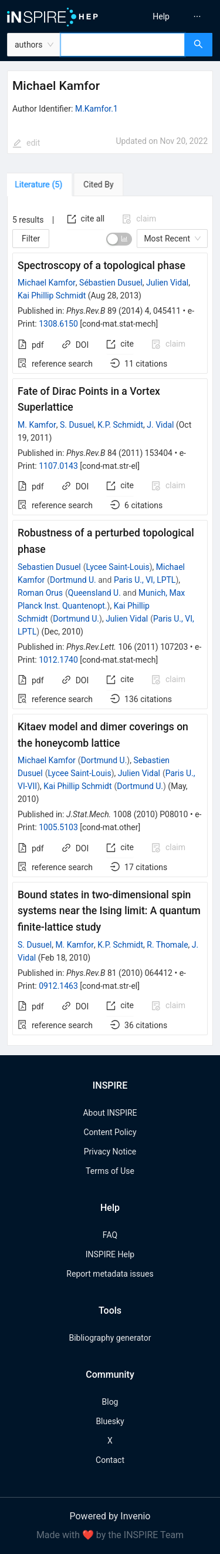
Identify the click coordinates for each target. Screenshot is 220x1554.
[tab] (41, 184)
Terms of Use (110, 1171)
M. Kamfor (37, 424)
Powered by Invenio (110, 1516)
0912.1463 (58, 986)
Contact (110, 1460)
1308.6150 (58, 323)
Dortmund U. (73, 580)
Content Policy (109, 1132)
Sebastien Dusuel (49, 567)
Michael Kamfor (47, 282)
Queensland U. (94, 593)
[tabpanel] (110, 621)
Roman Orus (40, 593)
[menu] (167, 16)
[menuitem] (161, 16)
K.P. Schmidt (120, 424)
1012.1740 (58, 659)
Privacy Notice (110, 1151)
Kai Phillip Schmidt (52, 295)
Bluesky (110, 1421)
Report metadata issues (109, 1273)
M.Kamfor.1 (96, 108)
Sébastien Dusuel (111, 282)
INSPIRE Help (110, 1254)
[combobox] (122, 44)
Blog (110, 1402)
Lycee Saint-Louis (118, 567)
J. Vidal (160, 424)
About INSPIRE (110, 1112)
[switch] (119, 239)
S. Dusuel (77, 424)
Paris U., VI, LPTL (144, 580)
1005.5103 (58, 827)
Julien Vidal (167, 282)
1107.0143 (58, 466)
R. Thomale (167, 944)
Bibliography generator (110, 1337)
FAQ (110, 1235)
